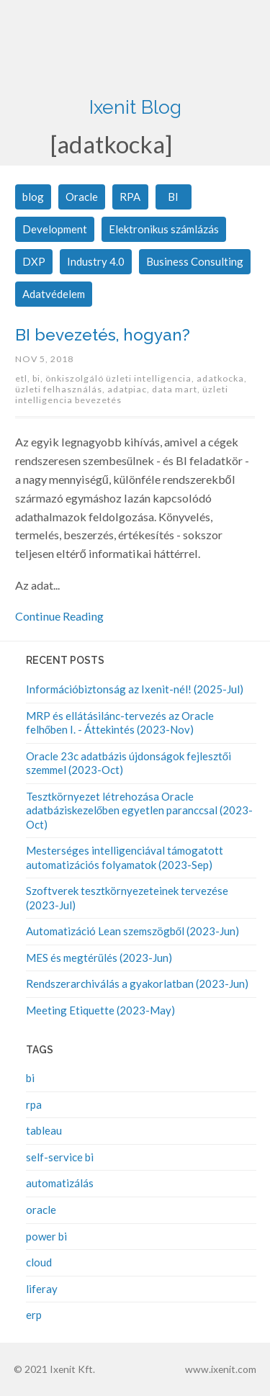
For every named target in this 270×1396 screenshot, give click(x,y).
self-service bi (60, 1156)
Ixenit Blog (135, 107)
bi (30, 1077)
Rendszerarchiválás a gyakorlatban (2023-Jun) (137, 983)
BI (173, 196)
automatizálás (60, 1182)
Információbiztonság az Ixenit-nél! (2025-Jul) (134, 689)
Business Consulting (194, 261)
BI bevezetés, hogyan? (102, 334)
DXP (33, 261)
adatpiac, (129, 389)
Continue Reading (59, 616)
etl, (23, 378)
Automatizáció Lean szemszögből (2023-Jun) (132, 930)
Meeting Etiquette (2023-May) (100, 1010)
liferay (42, 1288)
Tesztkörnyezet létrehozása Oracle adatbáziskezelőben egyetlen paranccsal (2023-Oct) (139, 810)
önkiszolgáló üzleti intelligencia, (121, 378)
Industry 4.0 (96, 261)
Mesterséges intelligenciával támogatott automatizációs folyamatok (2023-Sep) (124, 857)
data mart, (177, 389)
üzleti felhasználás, (61, 389)
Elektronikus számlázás (164, 228)
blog (33, 196)
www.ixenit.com (220, 1369)
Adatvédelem (53, 293)
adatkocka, (222, 378)
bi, (38, 378)
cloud (39, 1262)
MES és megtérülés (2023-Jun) (99, 957)
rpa (34, 1104)
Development (54, 228)
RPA (130, 196)
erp (34, 1314)
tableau (44, 1130)
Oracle (82, 196)
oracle (41, 1209)
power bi (46, 1236)
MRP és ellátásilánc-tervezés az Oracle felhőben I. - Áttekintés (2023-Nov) (120, 723)
